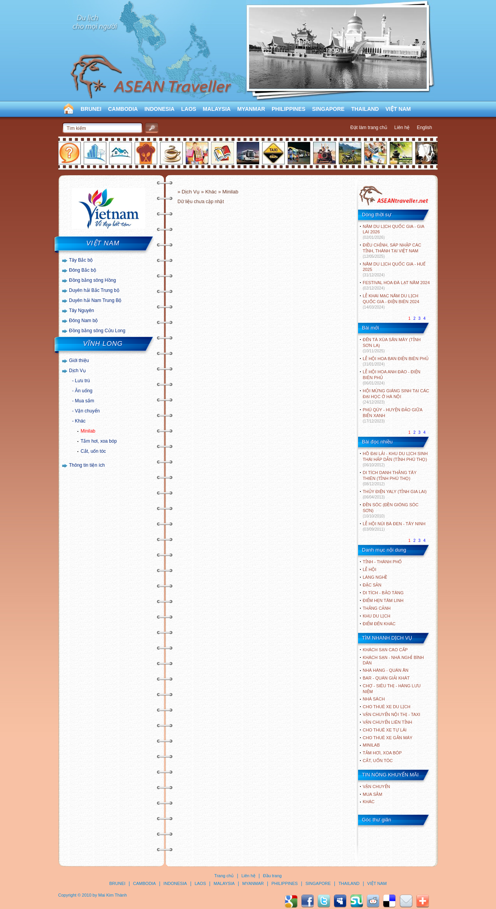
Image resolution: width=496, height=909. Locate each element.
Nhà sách (374, 699)
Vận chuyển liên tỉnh (387, 722)
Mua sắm (84, 401)
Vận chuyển (87, 411)
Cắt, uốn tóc (93, 451)
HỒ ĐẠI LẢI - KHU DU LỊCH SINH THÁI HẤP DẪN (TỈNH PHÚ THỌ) (395, 459)
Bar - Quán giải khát (386, 678)
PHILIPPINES (288, 109)
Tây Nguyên (81, 310)
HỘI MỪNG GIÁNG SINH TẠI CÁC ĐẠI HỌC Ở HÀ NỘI (396, 396)
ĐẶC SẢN (372, 585)
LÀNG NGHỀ (375, 577)
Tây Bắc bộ (81, 260)
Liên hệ (402, 127)
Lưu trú (82, 380)
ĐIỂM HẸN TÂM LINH (383, 600)
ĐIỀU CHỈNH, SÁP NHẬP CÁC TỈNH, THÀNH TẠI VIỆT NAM (392, 251)
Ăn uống (83, 390)
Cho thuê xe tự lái (384, 730)
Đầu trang (272, 875)
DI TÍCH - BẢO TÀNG (383, 592)
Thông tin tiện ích (87, 465)
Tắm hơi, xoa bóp (99, 441)
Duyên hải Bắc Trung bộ (94, 290)
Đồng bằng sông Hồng (92, 280)
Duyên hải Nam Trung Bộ (95, 300)
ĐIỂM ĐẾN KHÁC (379, 623)
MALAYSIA (217, 109)
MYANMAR (251, 109)
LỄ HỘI (369, 569)
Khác (80, 421)
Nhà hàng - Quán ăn (385, 670)
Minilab (88, 431)
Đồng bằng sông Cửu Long (97, 330)
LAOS (188, 109)
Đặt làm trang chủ (368, 127)
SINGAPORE (328, 109)
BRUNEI (91, 109)
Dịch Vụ (77, 370)
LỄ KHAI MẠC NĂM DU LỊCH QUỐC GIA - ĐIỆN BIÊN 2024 (391, 301)
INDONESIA (160, 109)
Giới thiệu (79, 360)
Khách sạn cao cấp (385, 649)
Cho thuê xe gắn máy (387, 737)
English (424, 127)
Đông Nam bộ (83, 320)
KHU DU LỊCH (376, 616)
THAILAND (365, 109)
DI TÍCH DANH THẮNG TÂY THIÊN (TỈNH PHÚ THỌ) (390, 478)
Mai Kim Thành (112, 895)
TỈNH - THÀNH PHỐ (382, 561)
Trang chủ (224, 875)
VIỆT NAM (398, 109)
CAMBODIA (123, 109)
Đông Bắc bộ (82, 270)
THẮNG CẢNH (377, 608)
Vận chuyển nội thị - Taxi (391, 714)
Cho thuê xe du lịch (386, 706)
